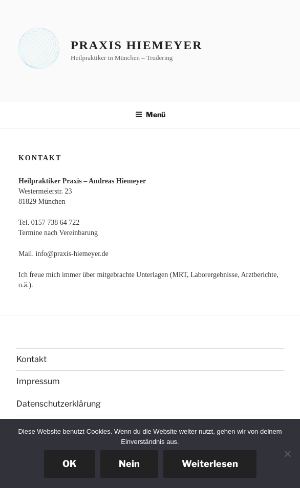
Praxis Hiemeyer (137, 45)
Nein (129, 463)
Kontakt (31, 359)
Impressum (38, 381)
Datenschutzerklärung (58, 404)
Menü (150, 114)
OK (69, 463)
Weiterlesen (210, 463)
